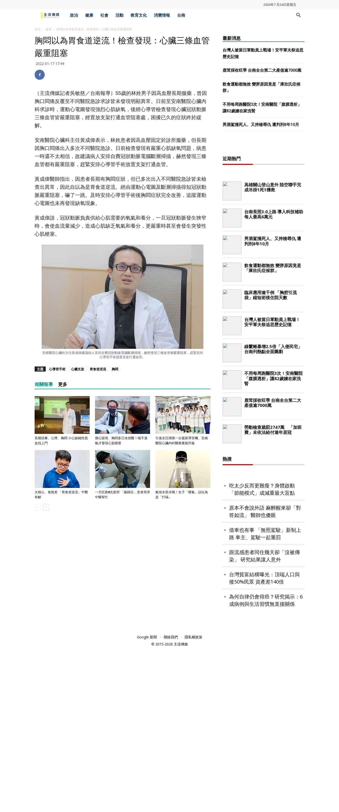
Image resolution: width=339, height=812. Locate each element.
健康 (89, 15)
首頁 (38, 29)
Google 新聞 (147, 799)
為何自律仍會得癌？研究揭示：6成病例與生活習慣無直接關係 (266, 763)
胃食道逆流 (98, 369)
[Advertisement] (263, 226)
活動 (119, 15)
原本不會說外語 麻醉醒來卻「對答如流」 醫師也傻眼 (265, 674)
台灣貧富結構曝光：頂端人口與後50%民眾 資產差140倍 (264, 741)
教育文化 (139, 15)
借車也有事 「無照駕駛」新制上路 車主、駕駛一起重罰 (265, 696)
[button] (298, 15)
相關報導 (44, 384)
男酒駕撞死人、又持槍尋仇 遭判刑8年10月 (261, 124)
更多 (62, 384)
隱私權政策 (193, 799)
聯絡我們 (171, 799)
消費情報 (162, 15)
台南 (181, 15)
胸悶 (115, 369)
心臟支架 (77, 369)
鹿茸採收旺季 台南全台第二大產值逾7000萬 (262, 70)
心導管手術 (57, 369)
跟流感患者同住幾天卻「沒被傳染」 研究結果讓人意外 (264, 719)
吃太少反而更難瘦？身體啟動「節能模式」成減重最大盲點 (262, 652)
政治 (74, 15)
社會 (104, 15)
